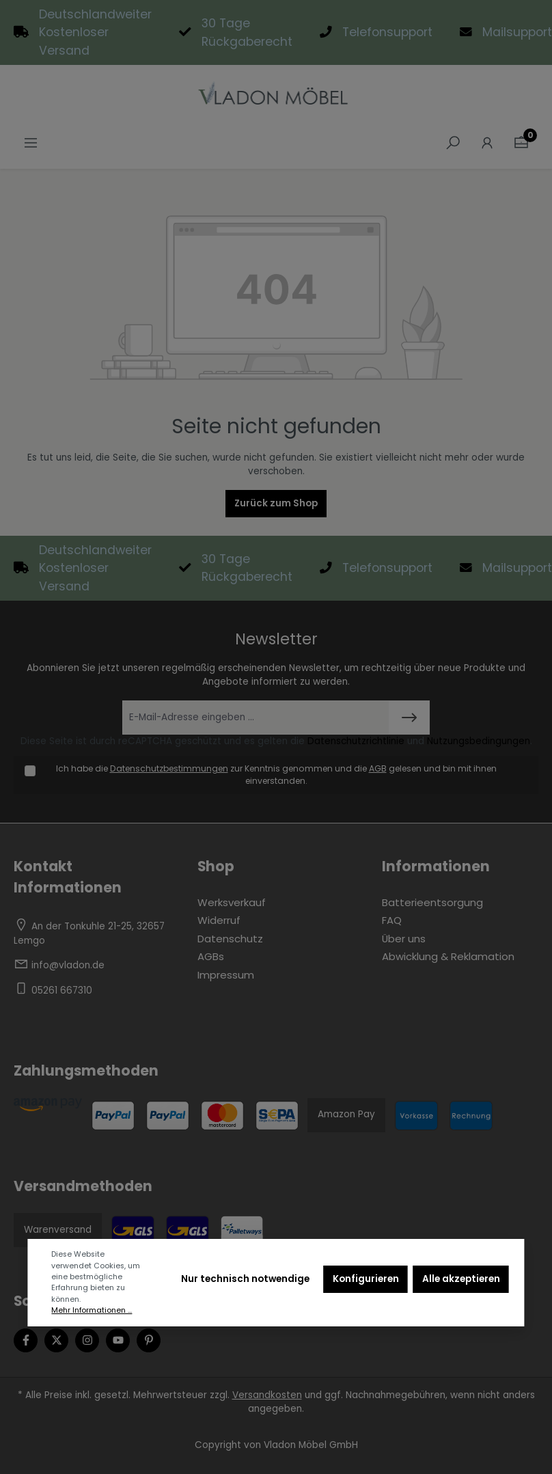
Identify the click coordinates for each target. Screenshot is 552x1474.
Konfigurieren (366, 1278)
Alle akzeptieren (461, 1278)
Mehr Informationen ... (91, 1310)
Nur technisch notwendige (245, 1278)
